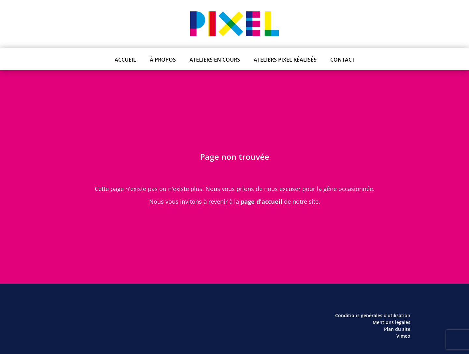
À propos (163, 59)
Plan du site (397, 329)
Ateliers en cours (215, 59)
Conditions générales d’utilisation (372, 315)
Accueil (125, 59)
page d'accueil (261, 201)
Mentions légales (391, 322)
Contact (342, 59)
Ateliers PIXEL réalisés (285, 59)
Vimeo (403, 336)
